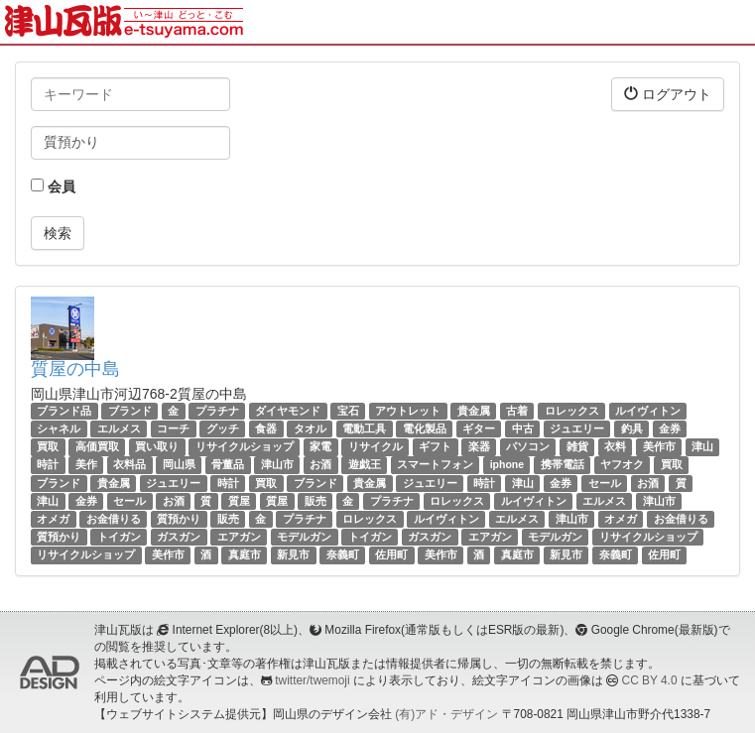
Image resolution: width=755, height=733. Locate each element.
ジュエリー (577, 428)
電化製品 (424, 428)
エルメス (119, 428)
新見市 (293, 554)
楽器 (479, 446)
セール (604, 483)
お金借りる (113, 519)
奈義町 (342, 554)
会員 (53, 186)
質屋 (239, 501)
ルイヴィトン (648, 411)
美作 (86, 465)
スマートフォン (435, 465)
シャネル (58, 428)
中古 (523, 428)
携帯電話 (562, 465)
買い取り (157, 446)
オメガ (53, 519)
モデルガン (304, 537)
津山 (702, 446)
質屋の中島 (75, 369)
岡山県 (179, 465)
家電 (320, 446)
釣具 (632, 428)
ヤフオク (622, 465)
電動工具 (364, 428)
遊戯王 (364, 465)
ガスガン (178, 537)
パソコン (528, 446)
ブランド (130, 411)
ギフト (435, 446)
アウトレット (407, 411)
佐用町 (391, 554)
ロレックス (572, 411)
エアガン (239, 537)
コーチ (173, 428)
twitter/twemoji (312, 680)
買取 (48, 446)
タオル (310, 428)
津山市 (277, 465)
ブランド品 (64, 411)
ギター (478, 428)
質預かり (178, 519)
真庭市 (244, 554)
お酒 (320, 465)
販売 (315, 501)
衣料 (615, 446)
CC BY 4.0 (650, 680)
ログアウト (667, 93)
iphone (507, 465)
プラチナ (217, 411)
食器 (266, 428)
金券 (670, 428)
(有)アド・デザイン (446, 714)
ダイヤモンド (287, 411)
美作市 (659, 446)
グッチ (222, 428)
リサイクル (375, 446)
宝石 (348, 411)
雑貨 (577, 446)
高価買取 (97, 446)
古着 (517, 411)
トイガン (119, 537)
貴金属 (473, 411)
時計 (48, 465)
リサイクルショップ (244, 446)
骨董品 (227, 465)
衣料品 (129, 465)
